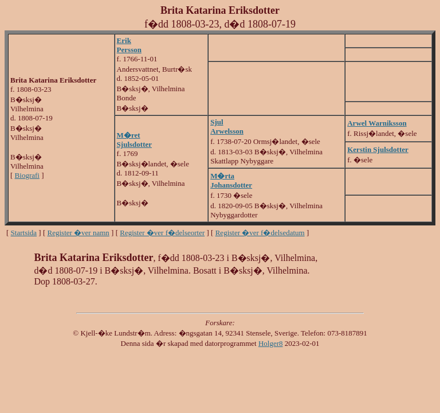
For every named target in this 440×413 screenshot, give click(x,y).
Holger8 (270, 343)
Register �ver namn (78, 232)
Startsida (24, 232)
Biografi (27, 175)
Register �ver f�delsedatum (260, 232)
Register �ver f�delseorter (162, 232)
